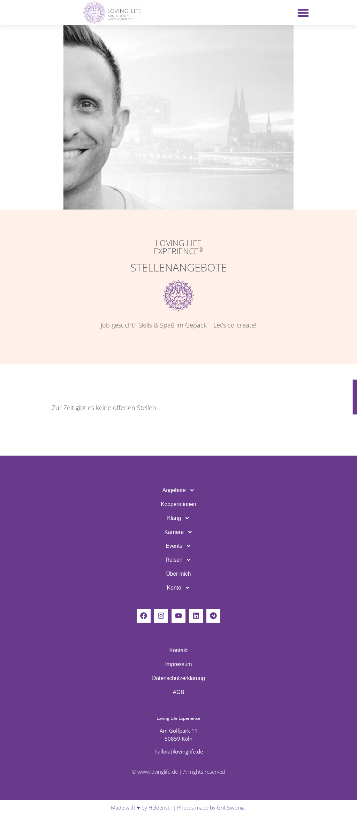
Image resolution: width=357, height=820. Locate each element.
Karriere (178, 532)
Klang (178, 518)
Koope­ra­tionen (178, 504)
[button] (303, 12)
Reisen (178, 560)
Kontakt (178, 650)
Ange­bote (178, 490)
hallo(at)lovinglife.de (178, 751)
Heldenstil (160, 807)
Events (178, 546)
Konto (178, 588)
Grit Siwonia (231, 807)
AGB (178, 692)
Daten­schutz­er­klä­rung (178, 678)
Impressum (178, 664)
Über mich (178, 574)
